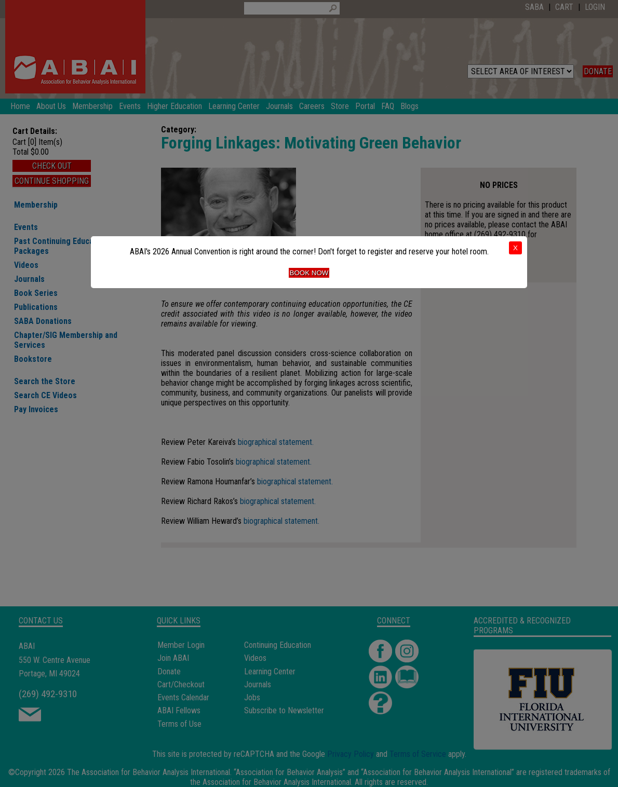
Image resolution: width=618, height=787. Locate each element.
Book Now (309, 273)
